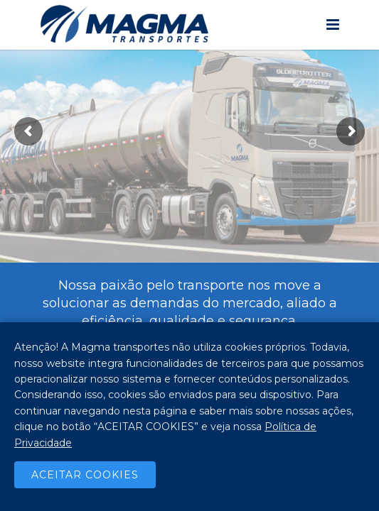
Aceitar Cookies (85, 474)
